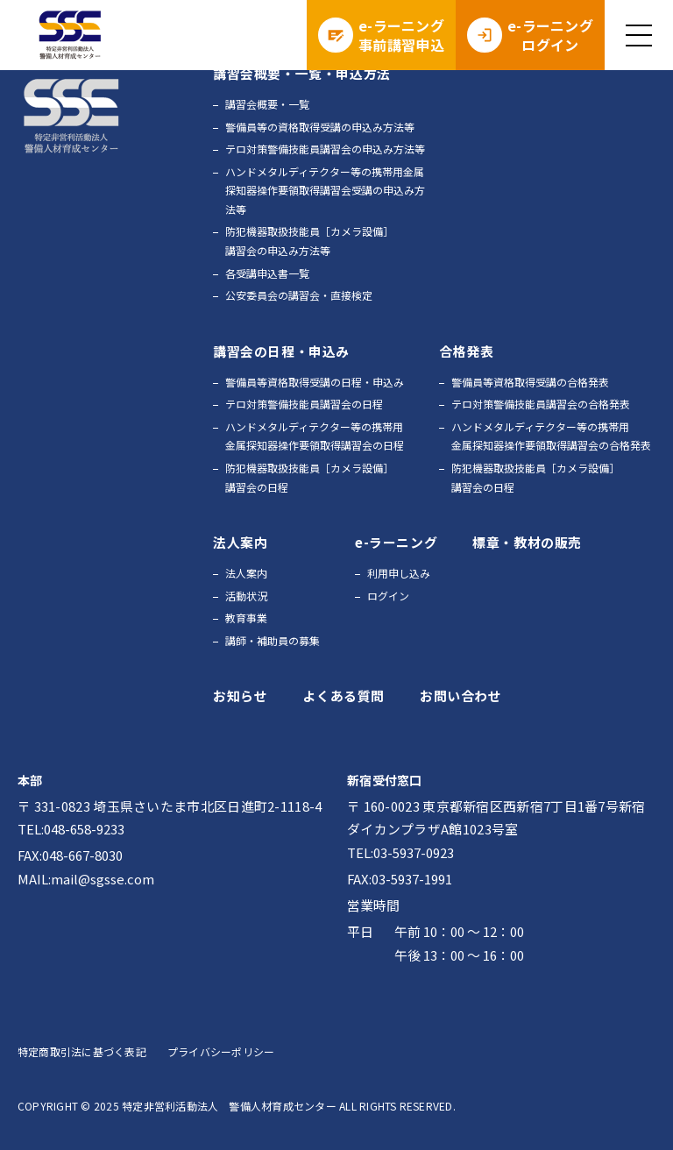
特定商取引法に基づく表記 (82, 1051)
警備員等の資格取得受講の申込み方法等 (319, 126)
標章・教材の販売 (527, 542)
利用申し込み (398, 572)
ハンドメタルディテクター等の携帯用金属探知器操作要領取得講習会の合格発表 (551, 436)
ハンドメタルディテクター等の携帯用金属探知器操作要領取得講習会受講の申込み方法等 (325, 190)
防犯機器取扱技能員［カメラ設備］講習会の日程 (309, 477)
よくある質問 (343, 695)
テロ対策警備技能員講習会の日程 (304, 403)
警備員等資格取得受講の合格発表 (530, 381)
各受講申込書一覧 (267, 273)
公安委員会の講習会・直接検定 (298, 295)
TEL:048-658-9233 (71, 829)
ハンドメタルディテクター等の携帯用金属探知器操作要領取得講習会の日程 (314, 436)
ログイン (388, 595)
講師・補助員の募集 (272, 640)
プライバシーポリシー (220, 1051)
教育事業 (246, 617)
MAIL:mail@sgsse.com (86, 879)
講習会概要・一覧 (267, 103)
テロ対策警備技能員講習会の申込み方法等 (325, 148)
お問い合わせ (461, 695)
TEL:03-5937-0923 (400, 852)
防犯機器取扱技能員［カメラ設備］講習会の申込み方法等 (309, 241)
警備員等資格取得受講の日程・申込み (314, 381)
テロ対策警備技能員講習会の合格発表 (540, 403)
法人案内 (246, 572)
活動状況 (246, 595)
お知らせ (240, 695)
